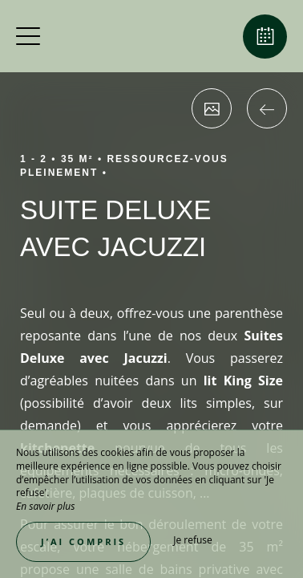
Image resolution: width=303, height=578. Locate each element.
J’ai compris (83, 541)
